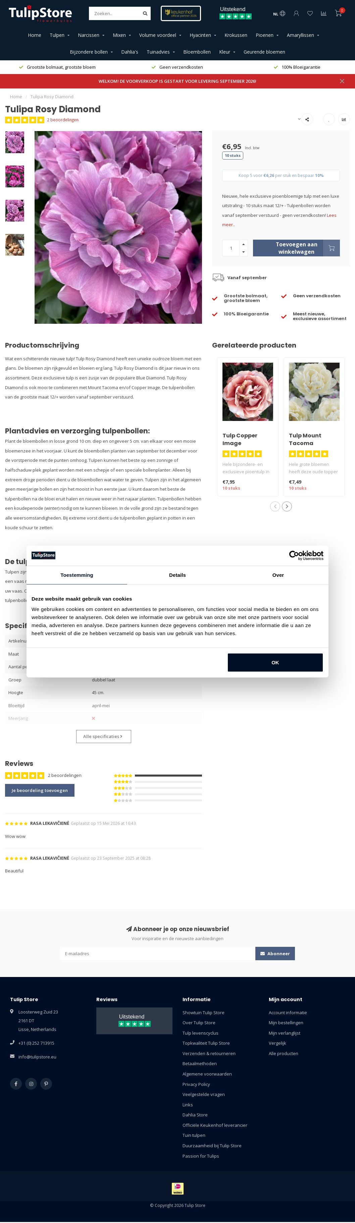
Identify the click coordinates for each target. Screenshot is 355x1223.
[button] (275, 506)
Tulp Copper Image (239, 439)
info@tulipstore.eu (37, 1057)
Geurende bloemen (264, 52)
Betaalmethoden (200, 1063)
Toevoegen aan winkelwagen (308, 248)
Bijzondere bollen (89, 52)
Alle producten (283, 1053)
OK (275, 662)
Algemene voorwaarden (207, 1074)
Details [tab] (177, 574)
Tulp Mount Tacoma (305, 439)
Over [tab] (278, 574)
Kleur (224, 52)
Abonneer (275, 954)
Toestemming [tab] (76, 574)
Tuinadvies (158, 52)
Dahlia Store (195, 1115)
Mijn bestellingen (286, 1023)
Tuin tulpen (194, 1135)
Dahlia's (129, 52)
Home (34, 35)
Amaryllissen (300, 35)
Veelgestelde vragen (204, 1094)
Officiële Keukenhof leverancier (215, 1125)
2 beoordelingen (63, 119)
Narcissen (88, 35)
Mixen (119, 35)
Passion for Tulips (201, 1156)
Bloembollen (197, 52)
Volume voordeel (157, 35)
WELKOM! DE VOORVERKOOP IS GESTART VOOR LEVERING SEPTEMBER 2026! (177, 81)
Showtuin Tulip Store (203, 1013)
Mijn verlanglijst (284, 1033)
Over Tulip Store (199, 1023)
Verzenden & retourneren (209, 1053)
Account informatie (288, 1013)
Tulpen (57, 35)
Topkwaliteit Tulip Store (206, 1043)
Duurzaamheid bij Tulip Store (212, 1146)
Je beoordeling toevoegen (40, 790)
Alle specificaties (102, 736)
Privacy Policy (196, 1084)
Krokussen (235, 35)
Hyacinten (200, 35)
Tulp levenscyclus (200, 1033)
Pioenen (264, 35)
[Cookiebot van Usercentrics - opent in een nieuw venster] (294, 555)
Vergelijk (277, 1043)
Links (188, 1105)
